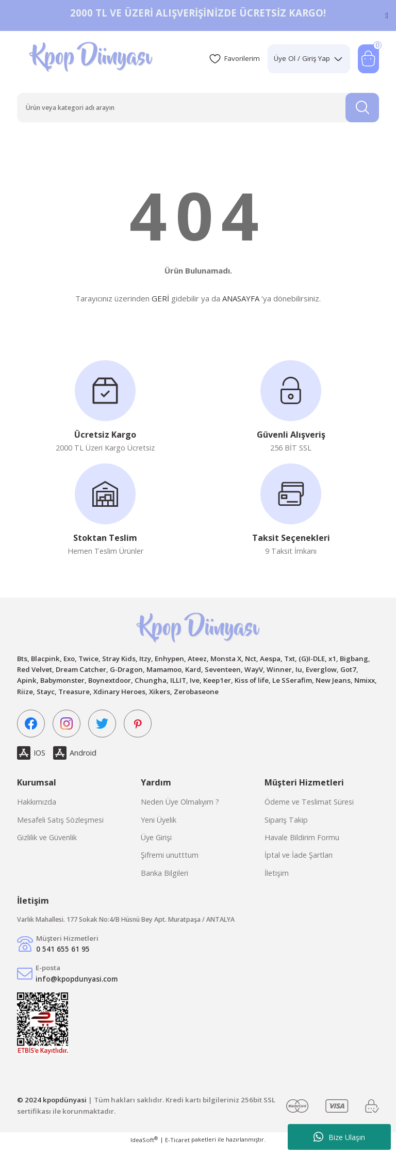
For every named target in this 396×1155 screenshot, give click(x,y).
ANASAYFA (240, 302)
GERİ (160, 302)
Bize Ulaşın (339, 1137)
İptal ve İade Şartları (299, 862)
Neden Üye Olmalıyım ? (180, 809)
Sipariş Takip (286, 826)
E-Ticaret (177, 1148)
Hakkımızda (36, 809)
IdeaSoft (144, 1148)
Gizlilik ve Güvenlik (47, 844)
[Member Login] (304, 59)
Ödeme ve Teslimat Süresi (309, 809)
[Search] (198, 109)
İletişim (277, 880)
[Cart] (367, 59)
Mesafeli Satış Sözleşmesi (60, 826)
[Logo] (92, 59)
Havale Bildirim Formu (302, 844)
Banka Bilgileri (164, 880)
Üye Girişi (156, 844)
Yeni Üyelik (158, 826)
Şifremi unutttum (170, 862)
